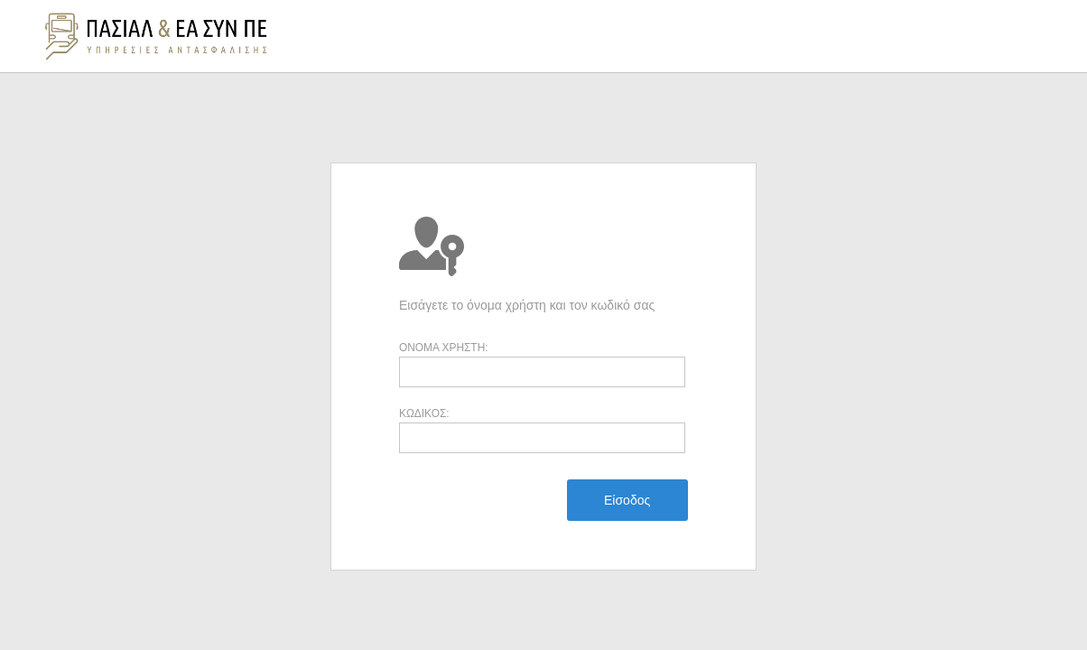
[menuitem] (627, 500)
